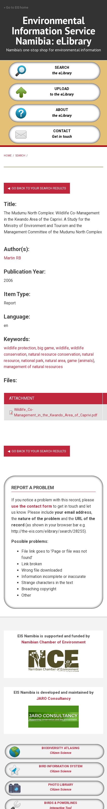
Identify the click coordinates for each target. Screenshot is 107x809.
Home (8, 155)
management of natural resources (33, 366)
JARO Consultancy (53, 698)
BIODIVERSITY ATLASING (60, 748)
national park (32, 360)
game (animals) (80, 360)
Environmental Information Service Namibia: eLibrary (53, 31)
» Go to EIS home (16, 7)
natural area (55, 360)
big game (46, 348)
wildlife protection (20, 348)
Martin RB (12, 258)
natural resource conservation (54, 354)
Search (20, 155)
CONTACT (62, 131)
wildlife (62, 348)
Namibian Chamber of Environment (53, 642)
